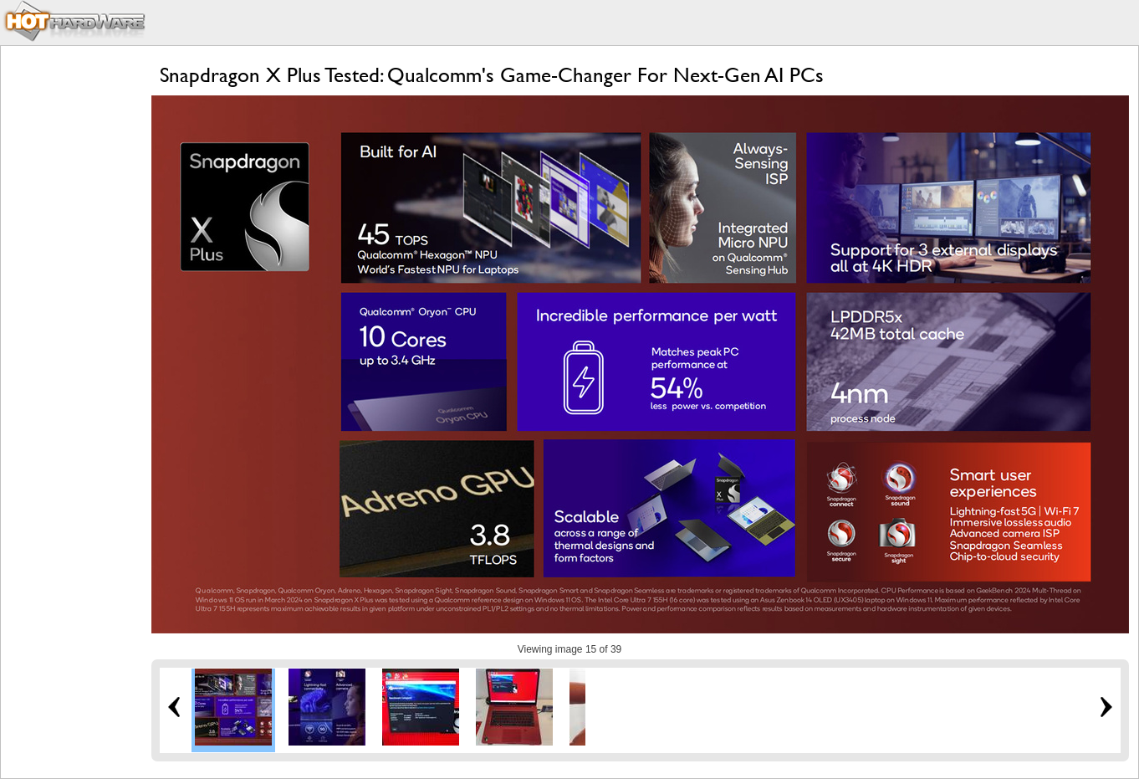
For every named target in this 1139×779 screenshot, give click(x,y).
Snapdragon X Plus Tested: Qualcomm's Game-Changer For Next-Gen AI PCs (492, 75)
